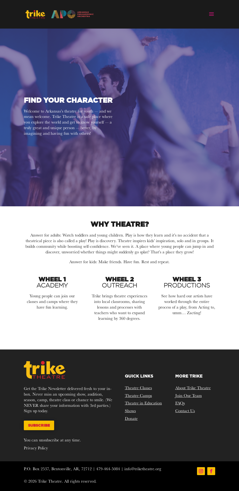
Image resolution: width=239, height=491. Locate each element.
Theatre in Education (143, 403)
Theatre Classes (138, 387)
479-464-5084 (108, 468)
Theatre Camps (138, 395)
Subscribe (39, 425)
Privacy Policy (36, 448)
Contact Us (185, 410)
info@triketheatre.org (142, 468)
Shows (130, 410)
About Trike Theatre (193, 387)
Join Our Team (188, 395)
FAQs (180, 403)
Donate (131, 418)
